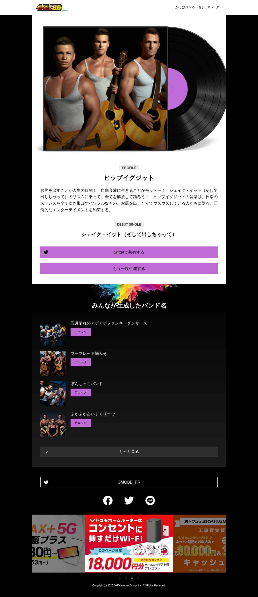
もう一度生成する (129, 268)
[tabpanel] (129, 544)
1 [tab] (120, 578)
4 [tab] (138, 578)
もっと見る (129, 451)
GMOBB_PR (129, 482)
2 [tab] (126, 578)
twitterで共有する (129, 252)
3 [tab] (132, 578)
